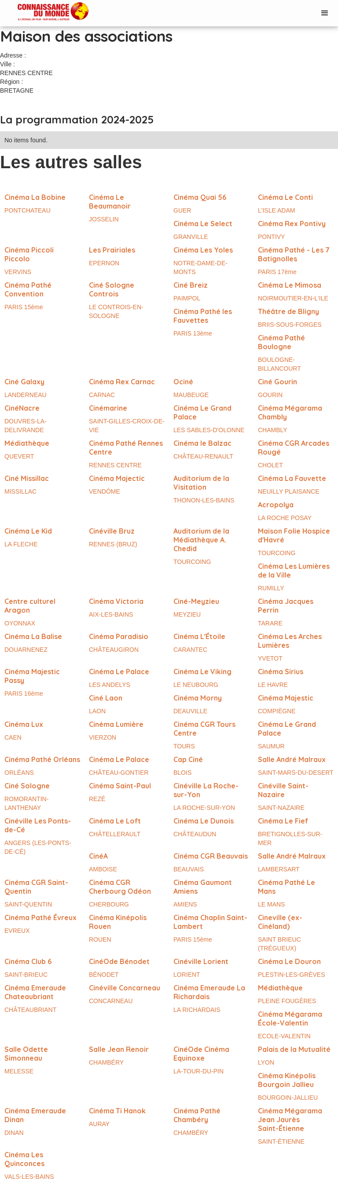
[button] (325, 13)
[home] (44, 12)
